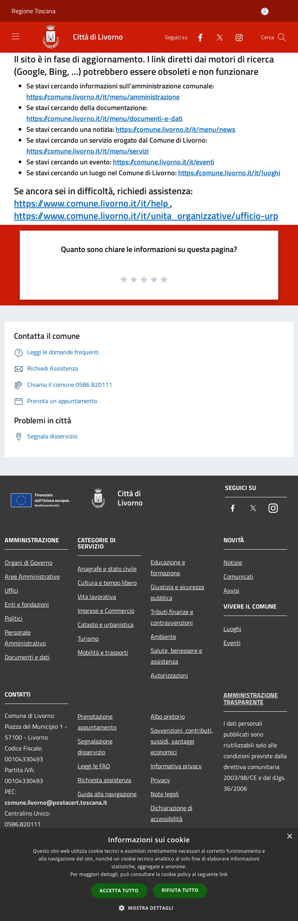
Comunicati (238, 576)
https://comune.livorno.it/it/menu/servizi (87, 151)
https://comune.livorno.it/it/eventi (163, 162)
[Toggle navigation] (15, 36)
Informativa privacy (176, 766)
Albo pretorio (168, 716)
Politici (14, 618)
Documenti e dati (27, 657)
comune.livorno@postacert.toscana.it (56, 802)
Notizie (233, 562)
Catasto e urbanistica (105, 624)
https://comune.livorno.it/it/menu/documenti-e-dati (104, 118)
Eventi (232, 642)
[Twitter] (216, 37)
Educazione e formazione (168, 567)
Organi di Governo (28, 562)
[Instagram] (236, 37)
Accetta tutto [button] (119, 890)
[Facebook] (197, 37)
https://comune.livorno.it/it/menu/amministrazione (103, 96)
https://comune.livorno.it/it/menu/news (175, 129)
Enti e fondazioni (27, 604)
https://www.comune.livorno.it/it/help (92, 203)
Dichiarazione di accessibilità (171, 813)
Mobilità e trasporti (103, 652)
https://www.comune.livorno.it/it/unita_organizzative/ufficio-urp (146, 215)
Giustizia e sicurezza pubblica (177, 592)
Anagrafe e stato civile (107, 568)
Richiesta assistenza (104, 780)
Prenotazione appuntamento (97, 722)
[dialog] (149, 874)
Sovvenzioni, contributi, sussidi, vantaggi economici (182, 741)
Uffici (11, 590)
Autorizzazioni (169, 675)
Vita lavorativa (97, 596)
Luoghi (232, 628)
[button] (149, 908)
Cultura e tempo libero (107, 582)
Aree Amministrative (32, 576)
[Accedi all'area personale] (264, 11)
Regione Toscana (33, 11)
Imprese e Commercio (106, 610)
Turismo (88, 638)
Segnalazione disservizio (95, 746)
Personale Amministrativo (25, 638)
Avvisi (231, 590)
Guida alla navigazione (107, 794)
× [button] (289, 837)
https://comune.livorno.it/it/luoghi (229, 172)
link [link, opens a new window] (224, 874)
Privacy (160, 780)
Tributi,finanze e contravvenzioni (172, 617)
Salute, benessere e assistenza (176, 656)
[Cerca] (281, 37)
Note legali (165, 794)
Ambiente (163, 636)
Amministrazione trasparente (251, 698)
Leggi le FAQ (94, 766)
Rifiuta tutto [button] (180, 890)
